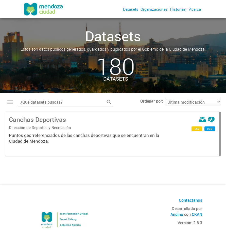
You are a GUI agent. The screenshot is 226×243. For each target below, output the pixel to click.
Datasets (130, 9)
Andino (176, 214)
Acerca (195, 9)
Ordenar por (151, 101)
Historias (178, 9)
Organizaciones (154, 9)
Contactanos (190, 200)
